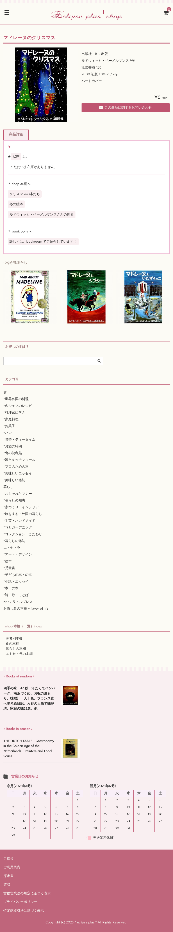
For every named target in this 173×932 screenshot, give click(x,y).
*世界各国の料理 (16, 399)
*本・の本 (10, 588)
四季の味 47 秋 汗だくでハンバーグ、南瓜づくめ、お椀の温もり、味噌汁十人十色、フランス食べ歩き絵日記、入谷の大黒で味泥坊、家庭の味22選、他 (29, 698)
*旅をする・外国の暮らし (22, 514)
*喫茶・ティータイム (19, 440)
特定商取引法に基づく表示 (23, 911)
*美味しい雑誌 (14, 480)
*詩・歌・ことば (16, 595)
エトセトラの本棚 (19, 654)
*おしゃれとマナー (17, 494)
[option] (40, 84)
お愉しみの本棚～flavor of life (25, 609)
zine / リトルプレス (18, 602)
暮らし (8, 487)
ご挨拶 (8, 859)
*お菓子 (9, 426)
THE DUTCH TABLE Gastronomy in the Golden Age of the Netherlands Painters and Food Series (28, 748)
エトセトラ (11, 548)
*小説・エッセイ (16, 581)
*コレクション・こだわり (22, 534)
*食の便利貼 (12, 453)
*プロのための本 (16, 467)
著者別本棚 (14, 638)
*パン (7, 433)
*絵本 (7, 561)
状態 (16, 157)
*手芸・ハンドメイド (19, 521)
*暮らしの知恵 (14, 500)
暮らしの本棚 (16, 649)
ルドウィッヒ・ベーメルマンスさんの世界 (41, 214)
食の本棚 (12, 644)
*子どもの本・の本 (17, 575)
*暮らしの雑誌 (14, 541)
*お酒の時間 (12, 446)
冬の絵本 (16, 204)
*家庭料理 (10, 419)
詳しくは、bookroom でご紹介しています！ (43, 242)
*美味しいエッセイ (17, 473)
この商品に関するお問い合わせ (125, 107)
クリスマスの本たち (24, 194)
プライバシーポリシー (20, 902)
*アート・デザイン (17, 554)
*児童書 (9, 568)
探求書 (8, 876)
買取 (6, 884)
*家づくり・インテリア (21, 507)
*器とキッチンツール (19, 460)
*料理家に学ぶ (14, 413)
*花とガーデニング (17, 527)
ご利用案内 (11, 867)
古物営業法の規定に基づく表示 (27, 893)
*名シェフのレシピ (17, 406)
